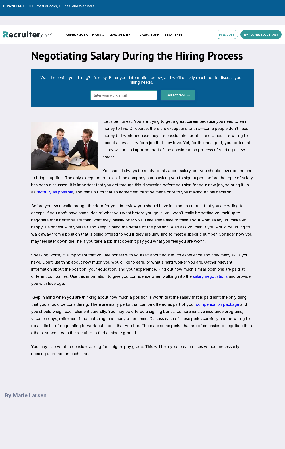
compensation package (217, 304)
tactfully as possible (54, 192)
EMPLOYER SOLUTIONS (261, 24)
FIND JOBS (227, 24)
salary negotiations (210, 276)
